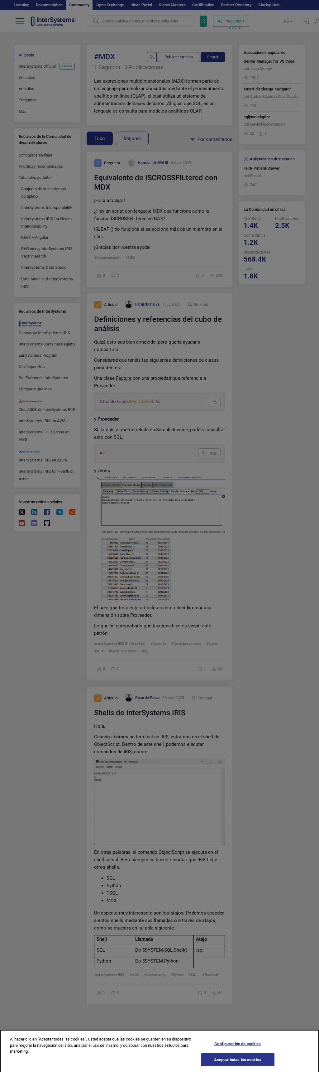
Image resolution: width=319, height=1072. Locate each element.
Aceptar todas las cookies (237, 1063)
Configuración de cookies (237, 1047)
